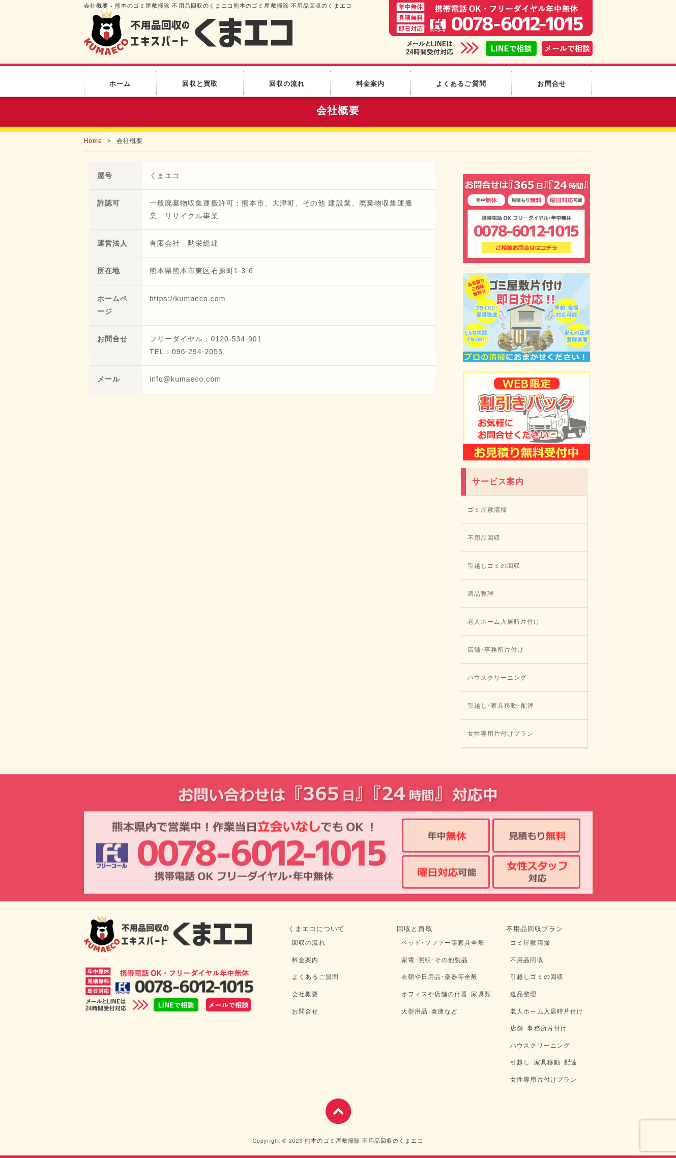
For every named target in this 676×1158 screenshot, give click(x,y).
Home (93, 140)
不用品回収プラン (535, 929)
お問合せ (551, 84)
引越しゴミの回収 (496, 565)
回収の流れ (287, 84)
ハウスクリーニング (499, 677)
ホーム (120, 84)
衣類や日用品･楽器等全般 (439, 976)
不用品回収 (486, 537)
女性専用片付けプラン (502, 733)
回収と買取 (200, 84)
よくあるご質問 (461, 84)
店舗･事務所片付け (497, 649)
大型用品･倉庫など (429, 1011)
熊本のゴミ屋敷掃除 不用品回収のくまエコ (364, 1141)
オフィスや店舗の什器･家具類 (446, 994)
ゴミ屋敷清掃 (489, 509)
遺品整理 (482, 593)
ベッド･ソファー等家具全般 (443, 942)
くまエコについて (316, 929)
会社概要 (305, 994)
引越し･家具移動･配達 (503, 705)
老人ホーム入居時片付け (506, 621)
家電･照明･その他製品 (434, 960)
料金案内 (370, 84)
